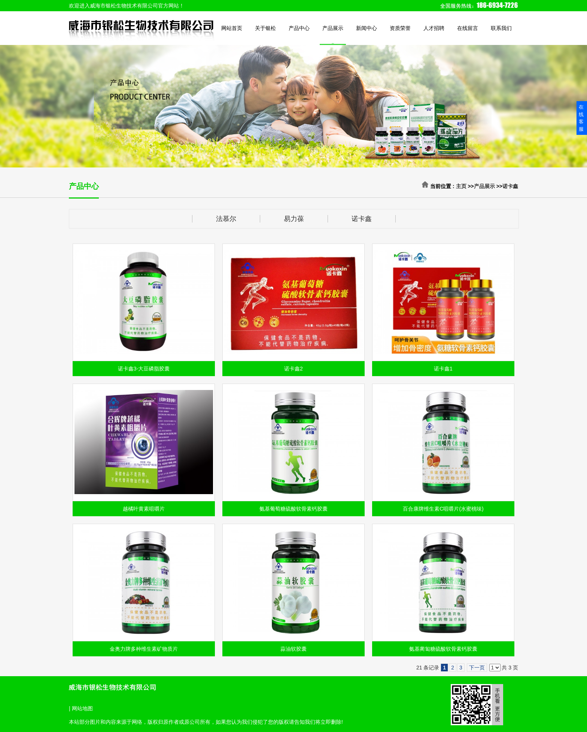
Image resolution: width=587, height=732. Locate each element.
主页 (461, 186)
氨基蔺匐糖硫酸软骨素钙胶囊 (443, 649)
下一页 (477, 668)
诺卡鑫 (510, 186)
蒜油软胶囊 (293, 649)
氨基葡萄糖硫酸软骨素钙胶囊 (293, 509)
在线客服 (581, 118)
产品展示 (484, 186)
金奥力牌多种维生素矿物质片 (144, 649)
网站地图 (82, 708)
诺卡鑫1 (443, 369)
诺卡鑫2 (293, 369)
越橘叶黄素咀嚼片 (144, 509)
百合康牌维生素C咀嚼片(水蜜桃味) (443, 509)
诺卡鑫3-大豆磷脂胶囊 (144, 369)
